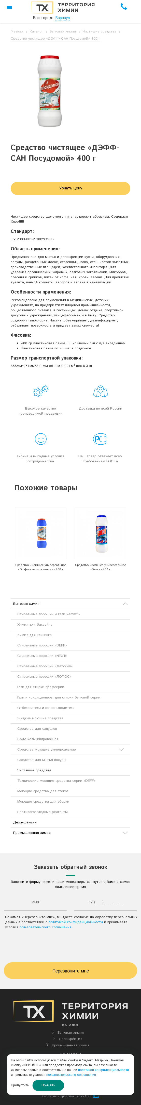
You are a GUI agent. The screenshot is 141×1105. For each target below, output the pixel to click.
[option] (40, 541)
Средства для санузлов (37, 728)
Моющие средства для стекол (42, 791)
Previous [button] (6, 545)
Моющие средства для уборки (43, 801)
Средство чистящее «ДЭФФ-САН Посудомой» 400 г (55, 38)
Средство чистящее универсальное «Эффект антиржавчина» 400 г (40, 567)
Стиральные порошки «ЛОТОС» (44, 676)
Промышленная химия (70, 832)
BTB (96, 1096)
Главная (17, 31)
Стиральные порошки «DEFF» (42, 645)
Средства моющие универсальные (70, 749)
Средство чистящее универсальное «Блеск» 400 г (100, 567)
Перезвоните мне (70, 971)
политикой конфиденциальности (76, 922)
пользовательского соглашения (46, 927)
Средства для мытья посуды (41, 759)
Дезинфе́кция (25, 822)
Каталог (36, 31)
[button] (9, 8)
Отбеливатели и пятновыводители (46, 707)
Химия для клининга (34, 635)
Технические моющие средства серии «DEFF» (56, 780)
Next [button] (134, 545)
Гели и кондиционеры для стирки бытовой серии (58, 697)
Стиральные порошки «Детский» (45, 666)
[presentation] (70, 947)
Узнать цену (70, 188)
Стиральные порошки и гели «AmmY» (48, 614)
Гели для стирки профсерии (40, 687)
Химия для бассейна (34, 624)
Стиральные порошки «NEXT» (42, 655)
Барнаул (62, 18)
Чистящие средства (99, 31)
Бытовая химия (63, 31)
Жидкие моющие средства (40, 718)
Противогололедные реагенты (42, 812)
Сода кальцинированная (38, 739)
